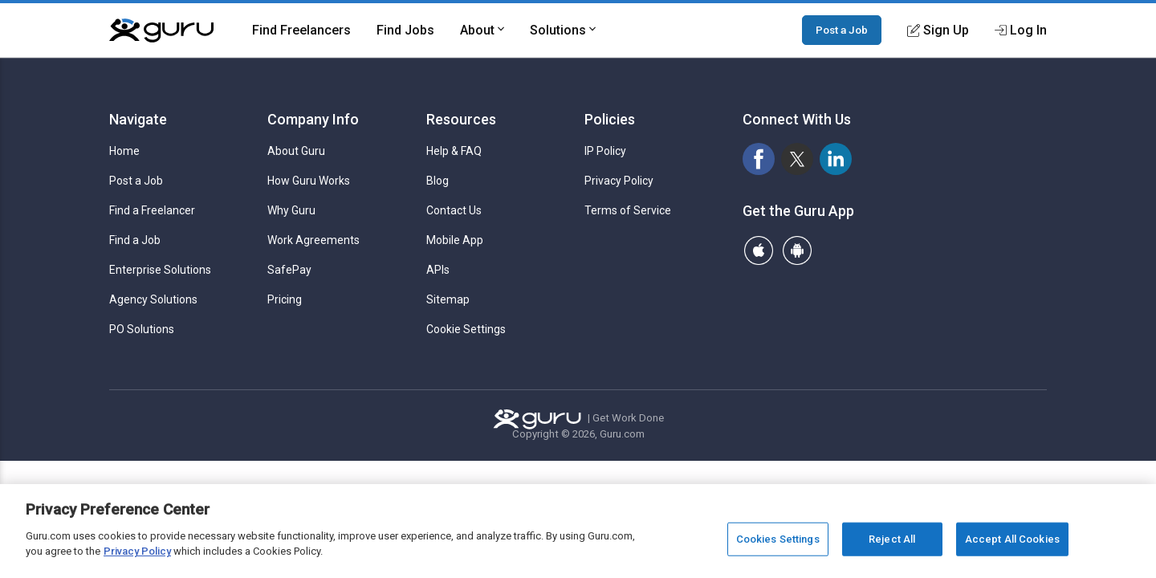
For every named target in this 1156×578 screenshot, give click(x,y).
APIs (438, 269)
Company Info (313, 119)
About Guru (296, 150)
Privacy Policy (618, 180)
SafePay (289, 269)
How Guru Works (308, 180)
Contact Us (454, 210)
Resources (461, 119)
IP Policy (605, 150)
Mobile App (454, 240)
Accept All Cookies (1012, 539)
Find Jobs (405, 30)
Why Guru (291, 210)
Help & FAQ (454, 150)
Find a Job (135, 240)
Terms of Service (627, 210)
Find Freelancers (301, 30)
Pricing (284, 299)
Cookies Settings (778, 539)
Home (124, 150)
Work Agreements (313, 240)
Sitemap (448, 299)
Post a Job (842, 29)
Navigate (138, 119)
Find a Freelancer (152, 210)
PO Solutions (141, 329)
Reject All (892, 539)
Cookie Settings (466, 329)
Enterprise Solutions (160, 269)
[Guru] (161, 30)
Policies (609, 119)
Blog (437, 180)
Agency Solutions (153, 299)
